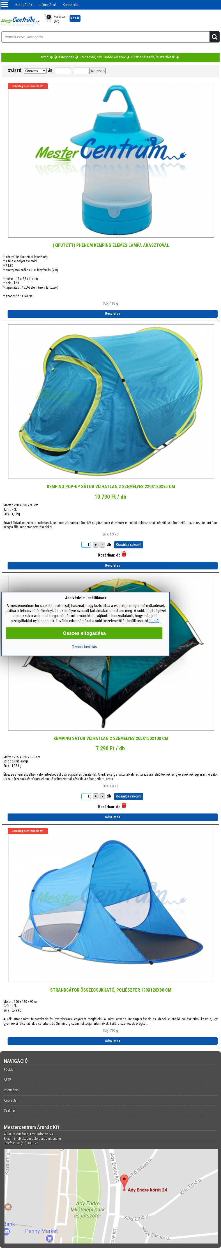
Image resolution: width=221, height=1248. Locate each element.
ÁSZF (7, 1080)
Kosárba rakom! (128, 545)
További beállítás (84, 647)
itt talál (154, 621)
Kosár (75, 18)
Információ (47, 5)
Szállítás (10, 1111)
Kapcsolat (71, 5)
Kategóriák (23, 5)
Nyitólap (47, 57)
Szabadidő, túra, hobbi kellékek (102, 57)
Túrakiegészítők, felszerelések (153, 57)
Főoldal (9, 1070)
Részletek (112, 314)
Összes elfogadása (84, 633)
